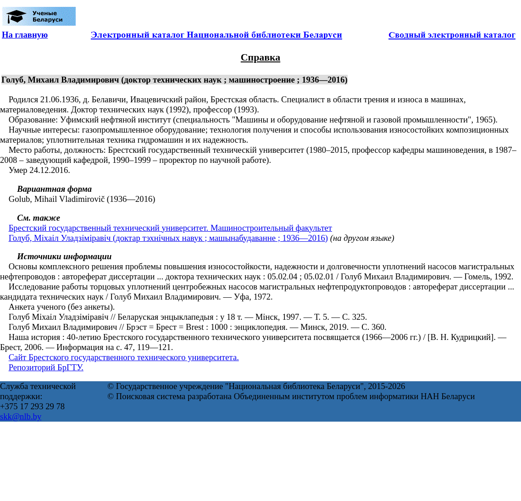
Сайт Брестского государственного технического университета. (124, 357)
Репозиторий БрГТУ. (46, 367)
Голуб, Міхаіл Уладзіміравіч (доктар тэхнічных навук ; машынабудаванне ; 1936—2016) (168, 238)
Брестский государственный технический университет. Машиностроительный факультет (170, 228)
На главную (25, 34)
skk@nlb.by (20, 416)
